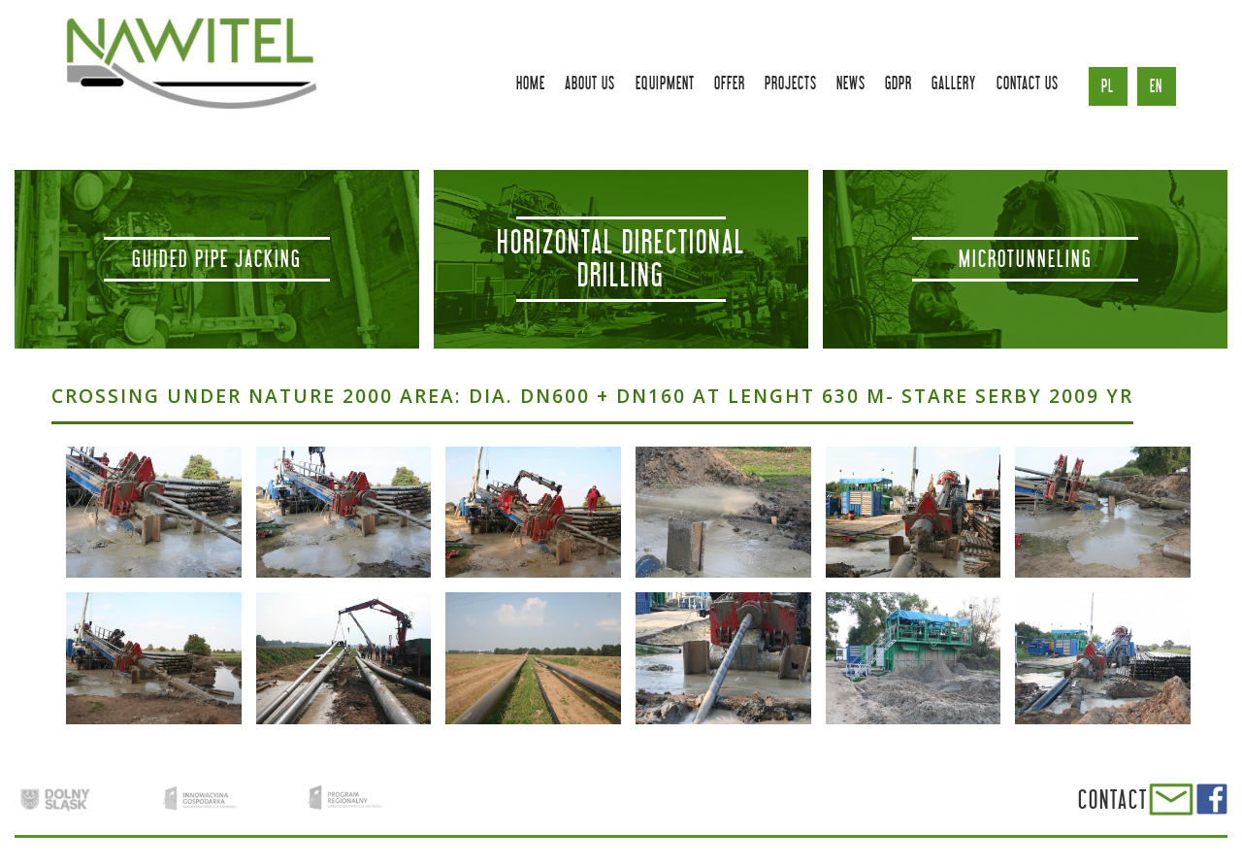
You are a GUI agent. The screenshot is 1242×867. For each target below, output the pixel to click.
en (1156, 86)
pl (1107, 86)
